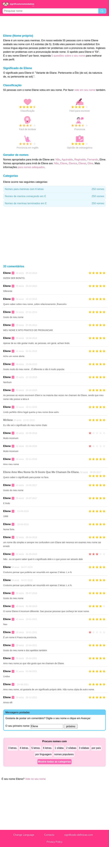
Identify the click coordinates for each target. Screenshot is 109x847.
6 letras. (47, 748)
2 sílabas (71, 748)
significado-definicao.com (78, 835)
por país (96, 748)
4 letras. (24, 748)
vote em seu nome (84, 90)
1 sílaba (59, 748)
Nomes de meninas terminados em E (54, 203)
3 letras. (12, 748)
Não (57, 159)
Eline (90, 163)
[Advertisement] (54, 25)
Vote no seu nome (35, 779)
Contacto (49, 835)
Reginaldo (80, 159)
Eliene (63, 163)
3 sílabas (84, 748)
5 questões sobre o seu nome (68, 55)
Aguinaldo (67, 159)
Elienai (82, 163)
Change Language (23, 835)
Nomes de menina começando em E (54, 196)
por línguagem (43, 754)
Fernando (92, 159)
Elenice (73, 163)
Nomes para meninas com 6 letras (54, 189)
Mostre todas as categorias (54, 761)
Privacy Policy (54, 841)
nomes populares (64, 754)
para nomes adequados (31, 167)
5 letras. (35, 748)
